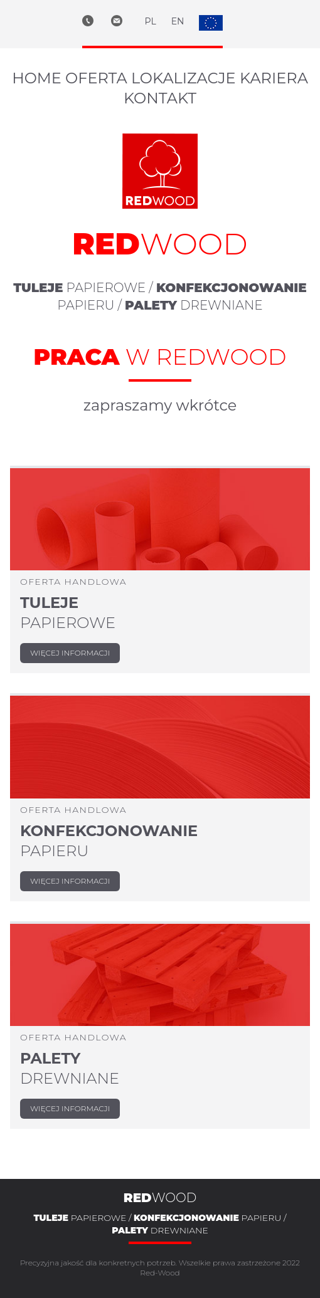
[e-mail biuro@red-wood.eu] (128, 23)
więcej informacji (70, 652)
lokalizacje (183, 78)
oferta (96, 78)
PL (150, 21)
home (36, 78)
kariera (274, 78)
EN (177, 21)
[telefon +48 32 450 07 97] (96, 23)
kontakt (160, 98)
